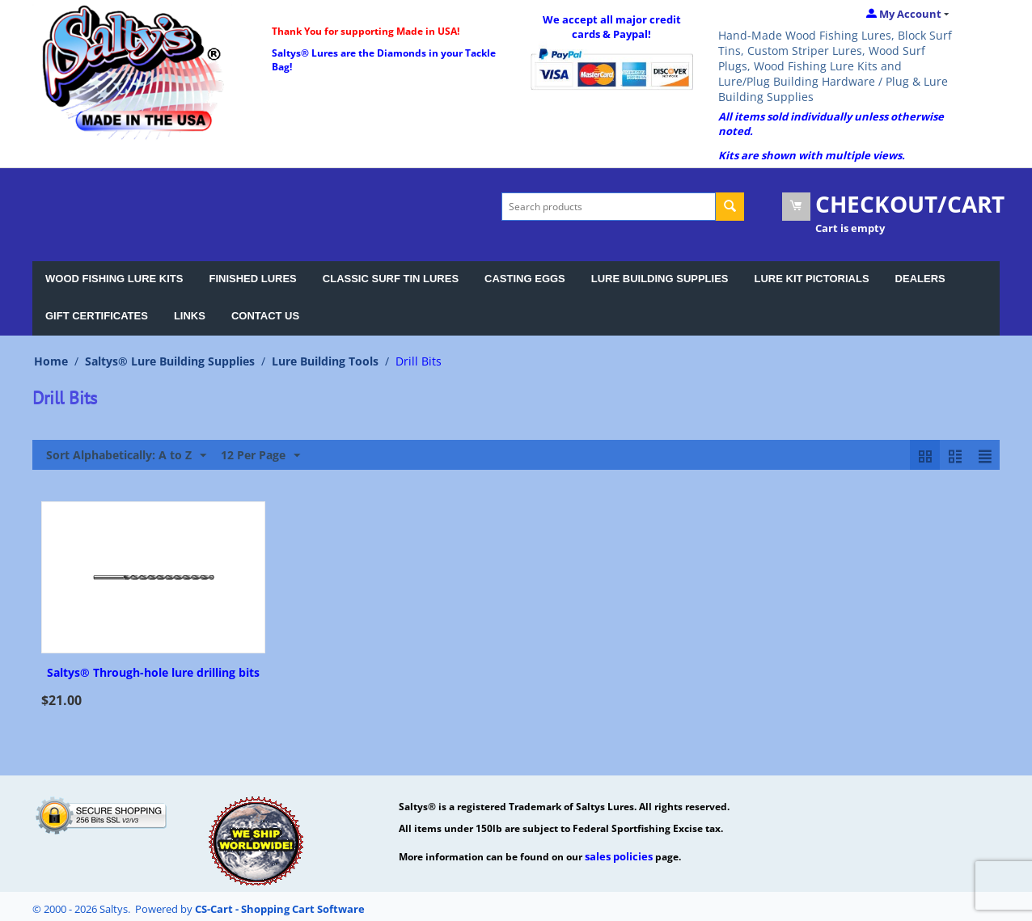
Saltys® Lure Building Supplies (170, 361)
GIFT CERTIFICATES (96, 316)
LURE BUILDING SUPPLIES (660, 278)
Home (51, 361)
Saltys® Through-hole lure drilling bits (153, 673)
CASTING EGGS (524, 278)
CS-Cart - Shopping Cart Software (280, 909)
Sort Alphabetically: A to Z (126, 455)
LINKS (189, 316)
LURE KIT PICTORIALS (812, 278)
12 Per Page (260, 455)
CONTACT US (265, 316)
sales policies (619, 856)
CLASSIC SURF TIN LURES (391, 278)
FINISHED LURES (252, 278)
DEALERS (920, 278)
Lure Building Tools (325, 361)
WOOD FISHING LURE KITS (114, 278)
